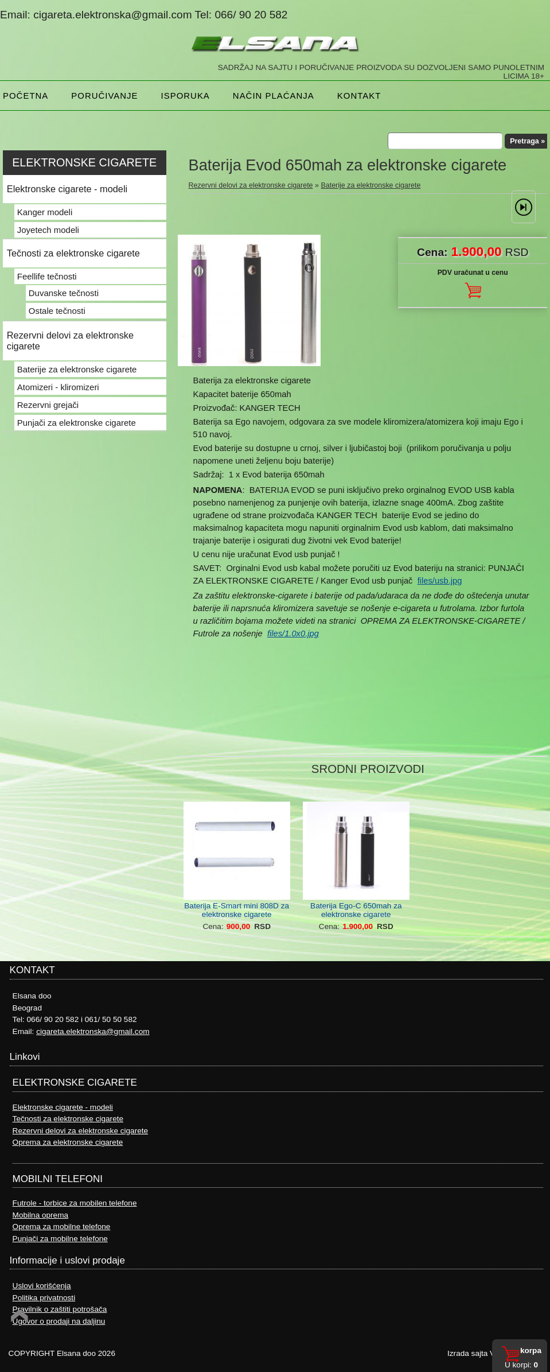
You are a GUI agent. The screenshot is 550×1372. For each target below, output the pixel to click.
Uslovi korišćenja (42, 1285)
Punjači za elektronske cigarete (76, 422)
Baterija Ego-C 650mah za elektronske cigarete (355, 910)
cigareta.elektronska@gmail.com (92, 1031)
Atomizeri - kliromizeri (58, 387)
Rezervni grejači (48, 405)
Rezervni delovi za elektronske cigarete (251, 185)
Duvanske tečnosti (64, 293)
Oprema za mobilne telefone (62, 1226)
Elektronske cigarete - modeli (67, 189)
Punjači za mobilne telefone (60, 1238)
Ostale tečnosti (57, 311)
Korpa (530, 1350)
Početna (25, 95)
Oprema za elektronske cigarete (68, 1142)
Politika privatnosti (44, 1297)
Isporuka (185, 95)
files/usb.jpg (440, 580)
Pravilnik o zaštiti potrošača (60, 1309)
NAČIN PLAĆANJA (273, 95)
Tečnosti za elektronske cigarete (73, 253)
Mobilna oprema (40, 1215)
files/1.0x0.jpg (293, 633)
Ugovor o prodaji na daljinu (59, 1321)
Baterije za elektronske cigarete (370, 185)
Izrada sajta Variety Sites (490, 1353)
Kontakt (359, 95)
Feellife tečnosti (47, 276)
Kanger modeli (44, 212)
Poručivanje (104, 95)
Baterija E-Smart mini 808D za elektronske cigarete (236, 910)
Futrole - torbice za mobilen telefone (75, 1203)
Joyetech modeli (48, 230)
